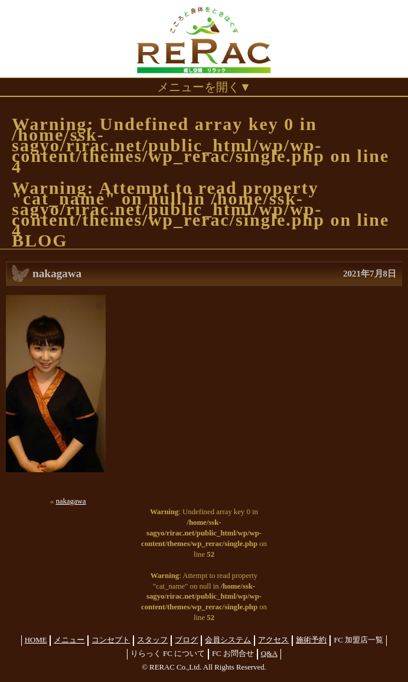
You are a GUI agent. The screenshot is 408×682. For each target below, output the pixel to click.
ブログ (186, 640)
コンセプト (111, 640)
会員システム (228, 640)
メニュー (69, 640)
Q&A (269, 653)
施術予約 (311, 640)
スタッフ (152, 640)
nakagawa (71, 501)
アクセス (273, 640)
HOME (36, 640)
